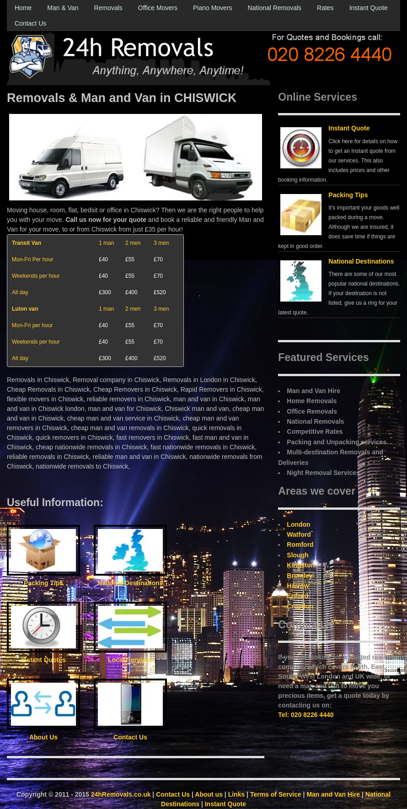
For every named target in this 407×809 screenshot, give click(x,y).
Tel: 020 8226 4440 (305, 714)
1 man (106, 243)
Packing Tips (348, 195)
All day (20, 292)
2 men (132, 243)
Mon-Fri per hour (32, 325)
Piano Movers (212, 7)
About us (209, 794)
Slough (297, 555)
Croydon (300, 606)
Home (23, 7)
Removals (108, 7)
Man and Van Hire (333, 794)
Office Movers (157, 7)
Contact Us (30, 23)
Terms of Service (275, 794)
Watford (299, 534)
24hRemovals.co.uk (121, 794)
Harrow (298, 585)
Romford (300, 544)
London (298, 524)
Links (236, 794)
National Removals (275, 7)
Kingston (301, 565)
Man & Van (62, 7)
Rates (325, 7)
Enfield (297, 595)
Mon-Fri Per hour (33, 259)
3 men (161, 243)
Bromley (299, 575)
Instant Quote (368, 7)
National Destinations (361, 261)
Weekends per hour (36, 276)
